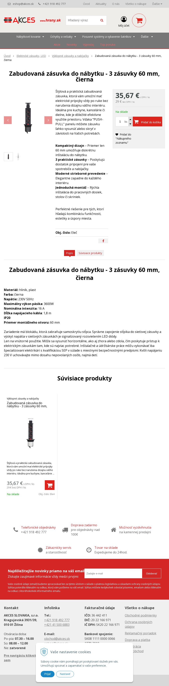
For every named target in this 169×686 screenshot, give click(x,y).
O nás (116, 4)
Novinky (72, 44)
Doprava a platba (137, 640)
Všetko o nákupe (135, 4)
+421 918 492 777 (54, 4)
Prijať (47, 674)
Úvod (86, 4)
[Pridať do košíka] (147, 121)
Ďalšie (157, 4)
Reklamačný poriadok (140, 633)
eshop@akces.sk (23, 4)
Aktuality (101, 4)
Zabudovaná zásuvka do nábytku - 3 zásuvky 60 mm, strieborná (27, 406)
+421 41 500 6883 (57, 625)
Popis (69, 253)
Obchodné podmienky (141, 615)
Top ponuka (107, 44)
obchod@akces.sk (57, 639)
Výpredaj (88, 44)
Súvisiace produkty (90, 253)
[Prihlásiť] (123, 21)
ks (126, 121)
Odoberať (151, 573)
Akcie (57, 44)
